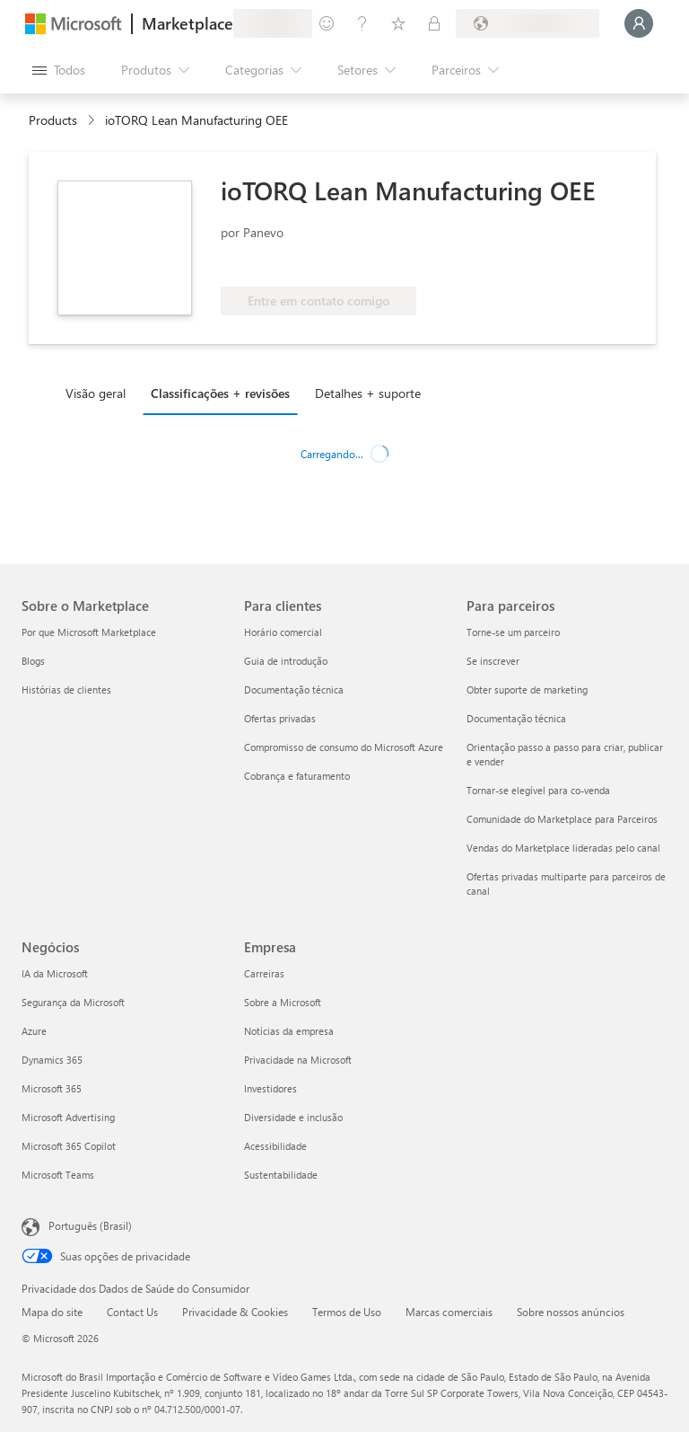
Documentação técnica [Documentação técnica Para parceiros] (516, 718)
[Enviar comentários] (326, 23)
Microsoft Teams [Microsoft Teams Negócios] (58, 1174)
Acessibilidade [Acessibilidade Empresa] (275, 1146)
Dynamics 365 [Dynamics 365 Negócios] (52, 1059)
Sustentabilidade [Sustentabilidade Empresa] (281, 1174)
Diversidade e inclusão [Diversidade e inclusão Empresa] (293, 1117)
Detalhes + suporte (368, 393)
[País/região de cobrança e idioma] (527, 23)
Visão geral (95, 393)
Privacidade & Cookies (235, 1311)
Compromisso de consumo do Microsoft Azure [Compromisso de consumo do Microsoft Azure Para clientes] (343, 747)
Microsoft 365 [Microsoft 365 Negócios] (52, 1088)
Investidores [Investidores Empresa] (270, 1088)
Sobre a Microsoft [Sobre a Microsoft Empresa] (282, 1002)
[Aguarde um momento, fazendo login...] (639, 23)
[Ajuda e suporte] (362, 23)
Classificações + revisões (220, 393)
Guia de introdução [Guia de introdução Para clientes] (285, 660)
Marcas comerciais (449, 1311)
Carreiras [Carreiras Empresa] (264, 973)
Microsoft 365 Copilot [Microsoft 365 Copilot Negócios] (69, 1146)
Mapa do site (52, 1311)
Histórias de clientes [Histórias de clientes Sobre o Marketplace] (66, 689)
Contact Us (132, 1311)
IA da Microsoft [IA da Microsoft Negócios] (55, 973)
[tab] (100, 392)
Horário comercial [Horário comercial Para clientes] (283, 632)
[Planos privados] (434, 23)
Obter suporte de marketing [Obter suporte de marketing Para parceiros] (527, 689)
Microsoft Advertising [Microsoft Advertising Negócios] (68, 1117)
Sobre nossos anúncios (570, 1311)
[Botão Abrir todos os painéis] (58, 70)
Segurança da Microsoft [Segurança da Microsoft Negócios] (73, 1002)
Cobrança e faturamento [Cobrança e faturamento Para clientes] (297, 775)
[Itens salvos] (398, 23)
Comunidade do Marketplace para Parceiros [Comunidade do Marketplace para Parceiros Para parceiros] (562, 819)
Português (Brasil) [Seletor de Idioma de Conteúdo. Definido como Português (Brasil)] (90, 1225)
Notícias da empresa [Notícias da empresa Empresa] (289, 1031)
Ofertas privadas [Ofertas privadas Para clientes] (280, 718)
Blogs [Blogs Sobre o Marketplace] (33, 660)
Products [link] (53, 119)
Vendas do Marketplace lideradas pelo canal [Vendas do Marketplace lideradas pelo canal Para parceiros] (563, 847)
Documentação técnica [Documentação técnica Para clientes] (294, 689)
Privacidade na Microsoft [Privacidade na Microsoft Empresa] (298, 1059)
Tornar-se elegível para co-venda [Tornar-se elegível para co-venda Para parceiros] (538, 790)
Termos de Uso (346, 1311)
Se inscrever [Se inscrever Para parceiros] (493, 660)
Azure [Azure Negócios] (34, 1031)
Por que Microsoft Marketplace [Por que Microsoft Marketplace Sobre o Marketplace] (89, 632)
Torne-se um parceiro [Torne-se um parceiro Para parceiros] (513, 632)
